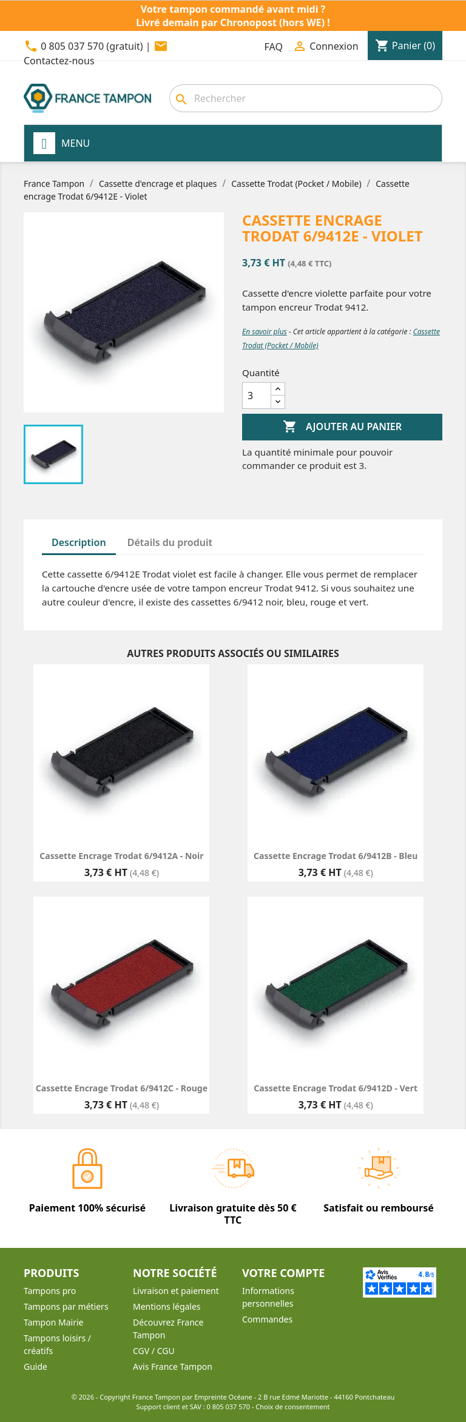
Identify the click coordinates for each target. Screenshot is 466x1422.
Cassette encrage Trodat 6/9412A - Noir (121, 855)
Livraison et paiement (176, 1290)
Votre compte (283, 1272)
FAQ (274, 46)
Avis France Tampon (172, 1366)
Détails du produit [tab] (169, 542)
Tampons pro (50, 1290)
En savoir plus (264, 331)
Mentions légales (167, 1306)
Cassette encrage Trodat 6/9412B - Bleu (335, 855)
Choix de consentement (292, 1406)
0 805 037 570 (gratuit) (92, 46)
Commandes (267, 1319)
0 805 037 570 (229, 1406)
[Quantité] (256, 395)
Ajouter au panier (342, 427)
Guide (35, 1366)
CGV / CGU (154, 1350)
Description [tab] (79, 542)
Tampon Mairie (53, 1322)
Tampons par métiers (66, 1306)
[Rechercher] (305, 98)
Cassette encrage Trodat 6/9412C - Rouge (122, 1088)
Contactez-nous (59, 60)
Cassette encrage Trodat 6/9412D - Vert (335, 1088)
